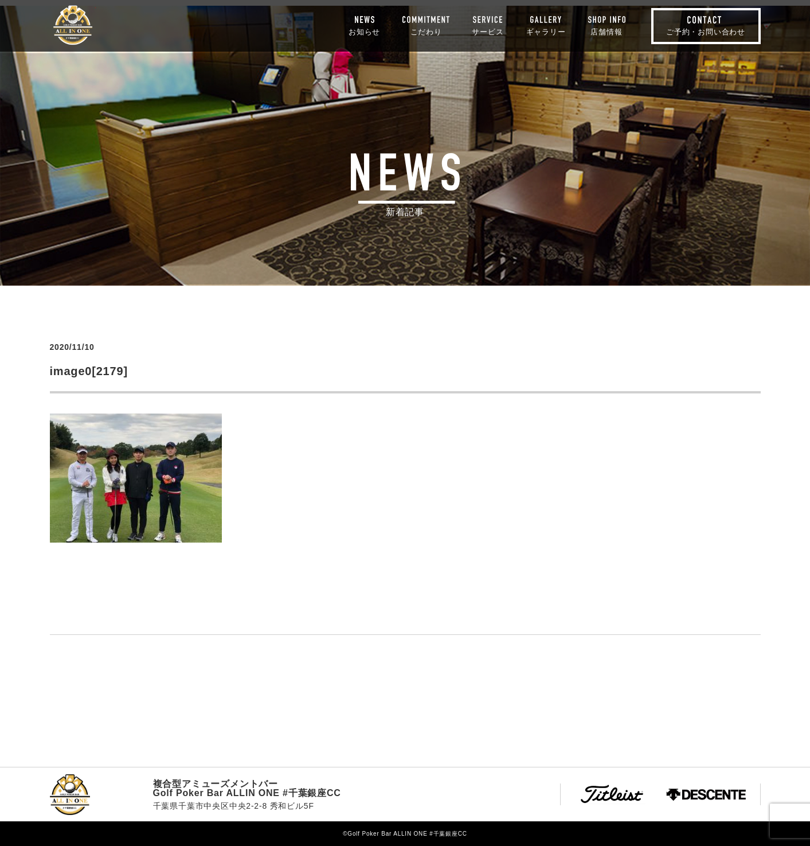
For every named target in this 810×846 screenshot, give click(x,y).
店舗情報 (606, 32)
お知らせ (364, 32)
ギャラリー (546, 32)
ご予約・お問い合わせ (705, 32)
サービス (487, 32)
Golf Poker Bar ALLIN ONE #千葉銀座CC (73, 25)
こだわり (426, 32)
